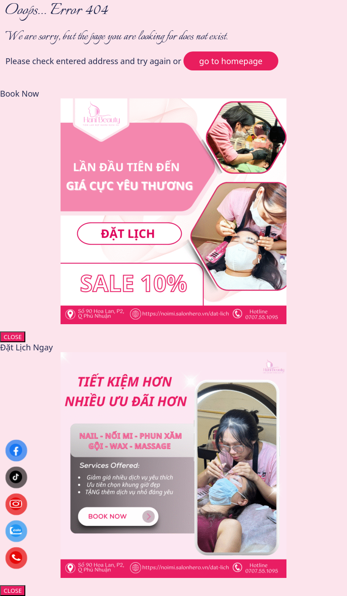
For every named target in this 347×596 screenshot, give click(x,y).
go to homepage (231, 61)
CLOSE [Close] (13, 337)
